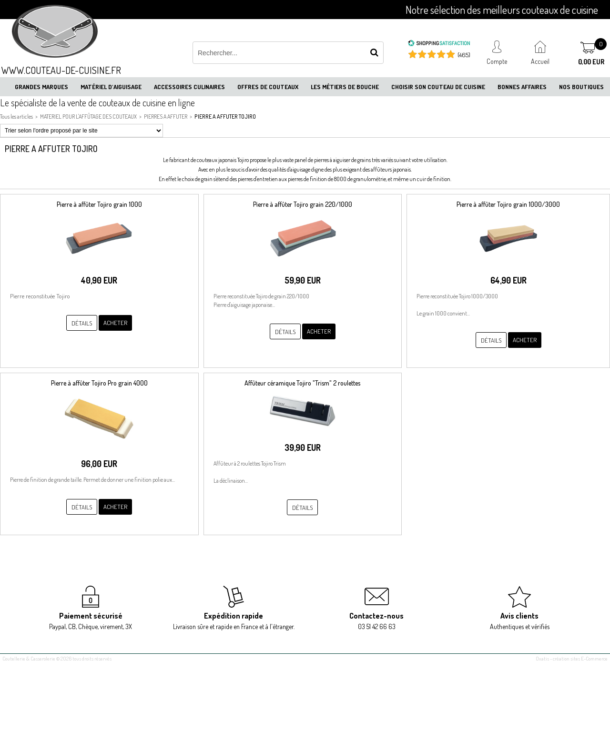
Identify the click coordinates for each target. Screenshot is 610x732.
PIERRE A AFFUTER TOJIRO (225, 116)
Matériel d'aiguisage (111, 87)
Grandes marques (41, 87)
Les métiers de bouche (345, 87)
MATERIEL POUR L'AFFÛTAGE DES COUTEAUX (88, 116)
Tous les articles (16, 116)
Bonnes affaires (522, 87)
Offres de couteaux (267, 87)
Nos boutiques (581, 87)
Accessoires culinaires (189, 87)
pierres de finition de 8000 (317, 179)
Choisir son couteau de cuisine (438, 87)
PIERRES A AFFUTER (165, 116)
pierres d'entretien (258, 179)
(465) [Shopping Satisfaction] (464, 55)
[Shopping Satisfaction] (439, 44)
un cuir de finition (429, 179)
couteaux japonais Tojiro (222, 159)
